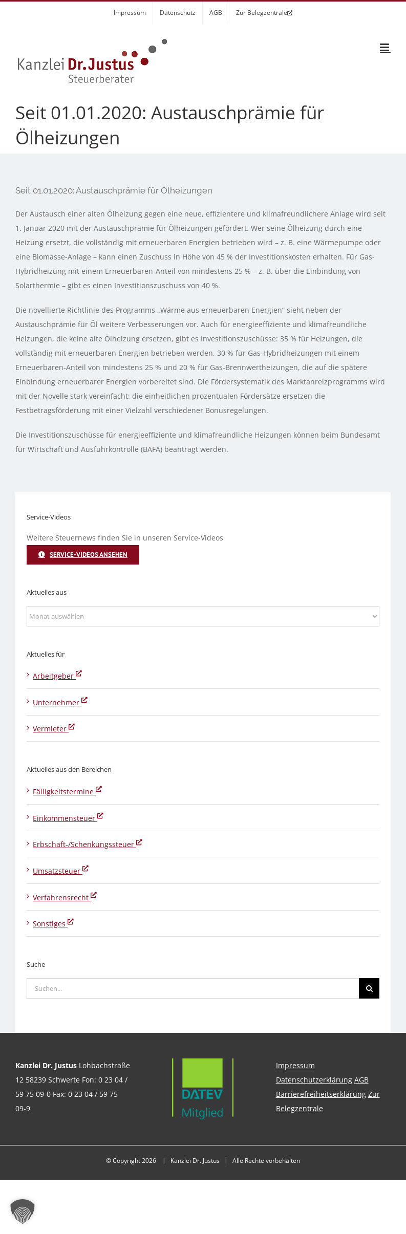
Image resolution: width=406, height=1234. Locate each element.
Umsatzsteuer (61, 871)
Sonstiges (53, 923)
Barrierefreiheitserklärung (321, 1094)
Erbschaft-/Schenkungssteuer (87, 844)
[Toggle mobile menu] (385, 47)
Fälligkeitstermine (67, 791)
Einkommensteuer (68, 818)
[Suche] (369, 988)
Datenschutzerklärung (314, 1080)
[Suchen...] (193, 988)
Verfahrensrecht (65, 897)
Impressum (295, 1065)
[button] (22, 1211)
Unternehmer (60, 702)
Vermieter (54, 728)
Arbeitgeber (57, 676)
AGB (361, 1080)
